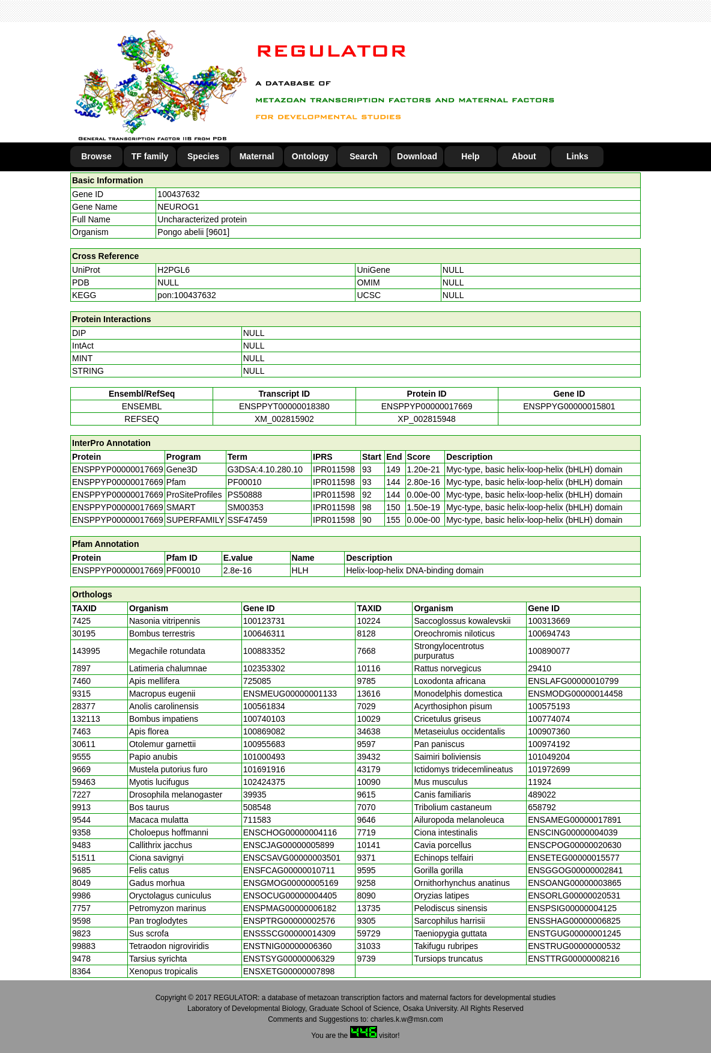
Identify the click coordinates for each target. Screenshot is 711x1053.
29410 (539, 668)
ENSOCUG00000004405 (290, 895)
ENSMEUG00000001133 (290, 693)
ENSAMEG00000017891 (575, 820)
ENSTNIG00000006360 (287, 946)
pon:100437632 (186, 295)
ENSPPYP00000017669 (427, 406)
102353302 (264, 668)
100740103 (264, 719)
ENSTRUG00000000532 (574, 946)
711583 (257, 820)
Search (363, 156)
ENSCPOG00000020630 (575, 845)
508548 (257, 807)
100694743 (549, 633)
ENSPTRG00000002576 (289, 921)
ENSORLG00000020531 (574, 895)
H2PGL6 (173, 270)
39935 (255, 794)
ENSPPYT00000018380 (284, 406)
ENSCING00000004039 (572, 832)
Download (417, 156)
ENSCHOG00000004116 (290, 832)
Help (470, 156)
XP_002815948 (427, 419)
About (524, 156)
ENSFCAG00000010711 (289, 870)
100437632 (178, 194)
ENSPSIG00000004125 (572, 908)
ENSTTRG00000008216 (574, 958)
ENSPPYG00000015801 (569, 406)
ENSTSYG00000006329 (289, 958)
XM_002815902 (284, 419)
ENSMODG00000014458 (575, 693)
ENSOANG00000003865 (575, 883)
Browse (96, 156)
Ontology (310, 156)
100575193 (549, 706)
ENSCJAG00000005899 (288, 845)
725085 (257, 681)
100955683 (264, 744)
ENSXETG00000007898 (289, 971)
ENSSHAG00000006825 (574, 921)
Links (577, 156)
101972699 (549, 769)
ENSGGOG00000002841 (575, 870)
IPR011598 (334, 469)
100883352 (264, 651)
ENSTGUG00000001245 (574, 933)
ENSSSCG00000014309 (289, 933)
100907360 (549, 731)
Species (203, 156)
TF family (150, 156)
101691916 (264, 769)
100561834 (264, 706)
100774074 (549, 719)
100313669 (549, 621)
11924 (539, 782)
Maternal (257, 156)
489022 (542, 794)
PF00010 (183, 570)
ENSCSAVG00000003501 (291, 857)
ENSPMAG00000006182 (290, 908)
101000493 (264, 757)
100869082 (264, 731)
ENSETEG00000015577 (574, 857)
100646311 (264, 633)
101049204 (549, 757)
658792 (542, 807)
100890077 (549, 651)
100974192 (549, 744)
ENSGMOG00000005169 (291, 883)
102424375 (264, 782)
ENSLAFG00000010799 (573, 681)
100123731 (264, 621)
